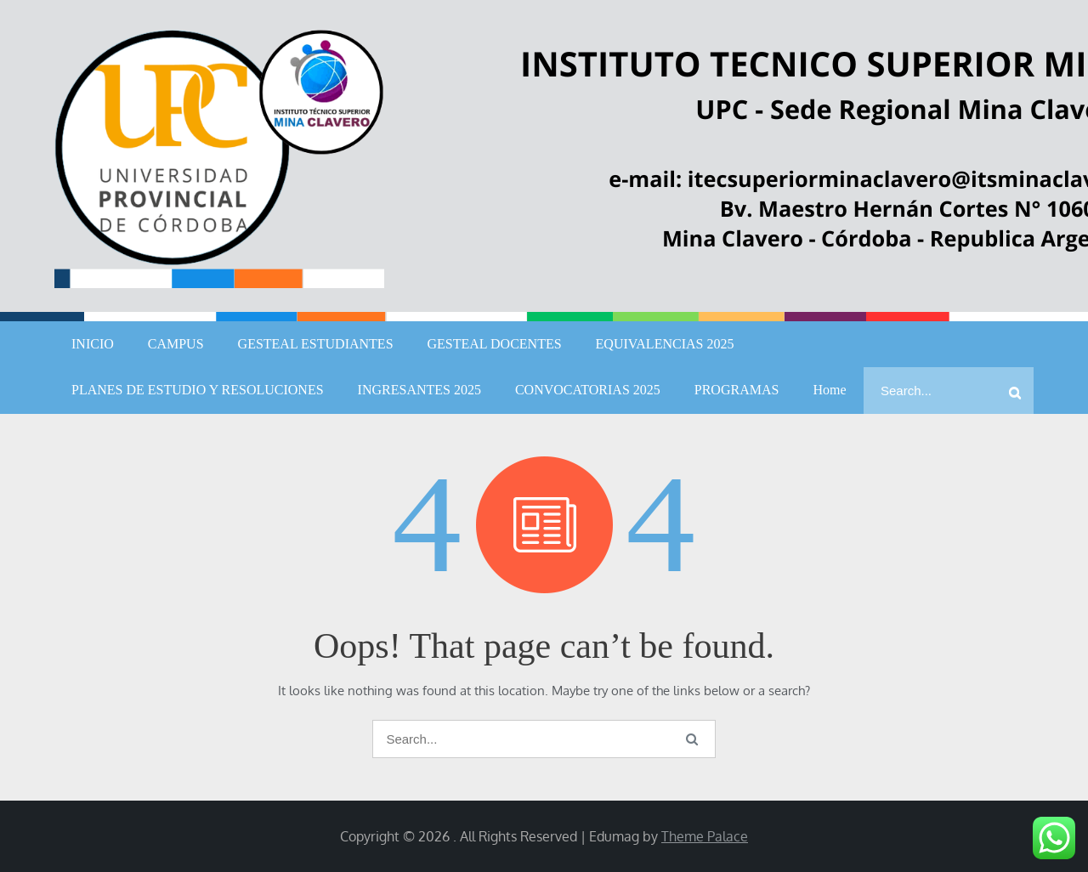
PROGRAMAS (736, 389)
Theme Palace (704, 836)
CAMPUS (176, 344)
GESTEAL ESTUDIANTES (316, 344)
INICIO (92, 344)
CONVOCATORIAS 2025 (587, 389)
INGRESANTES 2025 (419, 389)
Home (829, 389)
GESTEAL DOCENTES (495, 344)
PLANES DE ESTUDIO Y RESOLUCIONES (197, 389)
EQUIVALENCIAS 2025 (665, 344)
